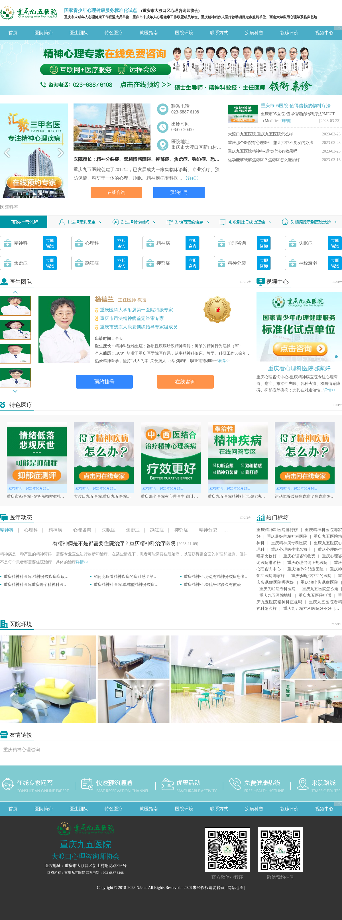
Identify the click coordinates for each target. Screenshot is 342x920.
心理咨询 (82, 529)
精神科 (7, 529)
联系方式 (219, 32)
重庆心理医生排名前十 (291, 549)
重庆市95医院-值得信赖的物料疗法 (296, 105)
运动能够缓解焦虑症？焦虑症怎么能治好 (264, 160)
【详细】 (192, 178)
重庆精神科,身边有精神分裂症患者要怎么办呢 (224, 576)
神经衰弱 (237, 529)
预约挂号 (179, 192)
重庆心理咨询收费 (299, 556)
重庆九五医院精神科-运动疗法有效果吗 (262, 151)
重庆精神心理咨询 (21, 749)
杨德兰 (104, 299)
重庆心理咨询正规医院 (307, 562)
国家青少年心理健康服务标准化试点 (100, 10)
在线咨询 (116, 192)
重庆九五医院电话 (315, 595)
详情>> (223, 361)
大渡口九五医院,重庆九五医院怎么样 (260, 134)
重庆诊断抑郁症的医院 (311, 576)
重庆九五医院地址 (275, 595)
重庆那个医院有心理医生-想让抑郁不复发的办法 (270, 143)
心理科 (31, 529)
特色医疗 (114, 32)
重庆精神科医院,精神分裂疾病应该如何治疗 (42, 576)
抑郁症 (181, 529)
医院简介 (43, 32)
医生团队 (79, 32)
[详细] (286, 121)
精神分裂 (208, 529)
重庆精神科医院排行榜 (277, 530)
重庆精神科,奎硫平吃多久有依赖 (212, 584)
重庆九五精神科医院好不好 (307, 608)
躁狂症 (157, 529)
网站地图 (235, 888)
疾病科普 (254, 32)
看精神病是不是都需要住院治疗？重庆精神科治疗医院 (114, 543)
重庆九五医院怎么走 (320, 589)
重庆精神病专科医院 (289, 543)
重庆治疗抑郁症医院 (305, 569)
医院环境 (184, 32)
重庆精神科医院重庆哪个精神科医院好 (38, 584)
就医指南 (149, 32)
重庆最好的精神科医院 (287, 536)
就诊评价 (289, 32)
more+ (245, 281)
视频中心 (324, 32)
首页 (13, 32)
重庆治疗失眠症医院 (320, 582)
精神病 (55, 529)
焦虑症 (133, 529)
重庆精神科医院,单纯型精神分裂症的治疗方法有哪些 (140, 584)
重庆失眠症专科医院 (277, 589)
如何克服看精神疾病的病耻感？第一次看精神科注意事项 (144, 576)
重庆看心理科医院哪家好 (299, 368)
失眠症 (108, 529)
